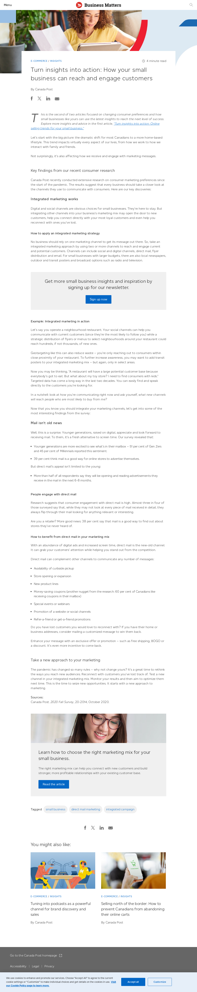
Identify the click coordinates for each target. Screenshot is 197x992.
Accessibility (18, 966)
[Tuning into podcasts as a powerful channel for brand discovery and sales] (63, 871)
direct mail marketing (85, 809)
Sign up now (98, 299)
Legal (35, 966)
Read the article (54, 784)
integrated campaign (120, 809)
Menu (8, 5)
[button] (32, 98)
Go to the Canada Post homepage (34, 955)
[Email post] (57, 98)
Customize (160, 981)
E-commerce (39, 60)
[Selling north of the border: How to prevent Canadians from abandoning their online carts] (133, 871)
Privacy (49, 966)
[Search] (191, 5)
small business (55, 809)
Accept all (133, 981)
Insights (56, 60)
